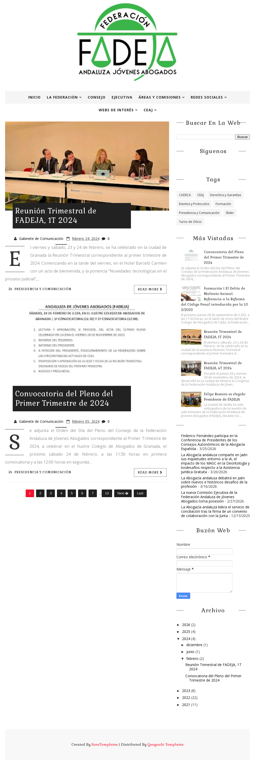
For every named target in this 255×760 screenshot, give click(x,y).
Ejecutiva (122, 97)
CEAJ (148, 109)
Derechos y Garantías (225, 195)
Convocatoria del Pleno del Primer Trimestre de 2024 (64, 398)
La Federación (62, 97)
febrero (193, 658)
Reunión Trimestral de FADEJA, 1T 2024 (56, 215)
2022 (186, 697)
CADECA (185, 195)
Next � (122, 493)
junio (191, 651)
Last (140, 493)
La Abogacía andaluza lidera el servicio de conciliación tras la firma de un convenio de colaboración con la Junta (215, 511)
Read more (150, 289)
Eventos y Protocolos (194, 204)
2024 (186, 638)
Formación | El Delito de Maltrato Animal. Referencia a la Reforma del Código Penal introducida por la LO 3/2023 (214, 299)
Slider (230, 213)
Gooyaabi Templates (165, 744)
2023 (186, 690)
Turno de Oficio (190, 222)
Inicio (34, 97)
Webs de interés (116, 109)
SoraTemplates (105, 744)
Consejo (97, 97)
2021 (186, 704)
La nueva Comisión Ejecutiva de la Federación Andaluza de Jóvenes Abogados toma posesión (209, 497)
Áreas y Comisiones (160, 97)
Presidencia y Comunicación (40, 289)
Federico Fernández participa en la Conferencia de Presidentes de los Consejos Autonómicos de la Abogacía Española (213, 442)
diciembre (194, 644)
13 (107, 493)
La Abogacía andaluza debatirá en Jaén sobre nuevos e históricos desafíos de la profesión (214, 482)
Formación (223, 204)
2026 (186, 624)
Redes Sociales (207, 97)
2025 (186, 631)
